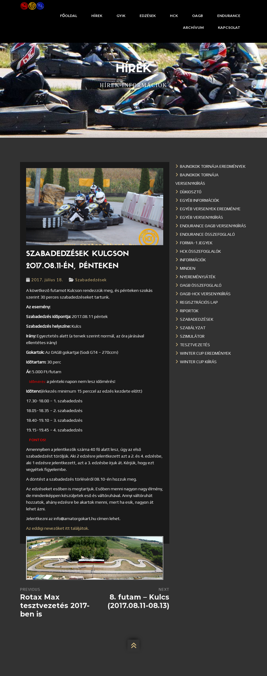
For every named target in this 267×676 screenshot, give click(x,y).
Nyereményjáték (197, 276)
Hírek (96, 15)
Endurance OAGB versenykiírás (213, 225)
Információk (193, 259)
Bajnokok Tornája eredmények (212, 166)
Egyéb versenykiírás (201, 217)
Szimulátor (192, 336)
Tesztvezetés (195, 344)
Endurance (228, 15)
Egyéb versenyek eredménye (210, 208)
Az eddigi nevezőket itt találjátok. (57, 528)
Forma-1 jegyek (196, 242)
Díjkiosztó (190, 191)
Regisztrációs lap (199, 302)
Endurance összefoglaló (207, 234)
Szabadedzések (91, 279)
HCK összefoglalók (200, 251)
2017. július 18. (47, 279)
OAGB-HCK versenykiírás (205, 293)
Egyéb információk (199, 200)
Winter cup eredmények (205, 353)
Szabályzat (192, 327)
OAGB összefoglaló (200, 285)
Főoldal (68, 15)
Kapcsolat (229, 27)
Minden (187, 268)
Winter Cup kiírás (198, 361)
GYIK (121, 15)
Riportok (189, 310)
